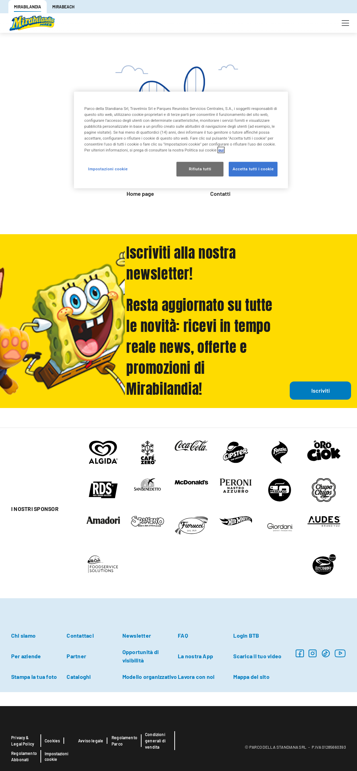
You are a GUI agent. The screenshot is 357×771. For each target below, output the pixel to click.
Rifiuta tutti (200, 168)
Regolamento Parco (124, 740)
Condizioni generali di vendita (155, 740)
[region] (181, 140)
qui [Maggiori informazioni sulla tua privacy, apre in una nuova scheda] (221, 150)
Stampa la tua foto (34, 676)
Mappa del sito (251, 676)
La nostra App (195, 656)
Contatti (220, 193)
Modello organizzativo (149, 676)
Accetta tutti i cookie (253, 168)
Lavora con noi (196, 676)
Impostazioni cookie (56, 756)
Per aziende (26, 656)
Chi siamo (23, 635)
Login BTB (246, 635)
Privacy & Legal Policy (22, 740)
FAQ (183, 635)
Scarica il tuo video (257, 656)
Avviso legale (90, 740)
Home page (140, 193)
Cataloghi (79, 676)
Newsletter (136, 635)
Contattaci (80, 635)
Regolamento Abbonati (24, 756)
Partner (76, 656)
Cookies (52, 740)
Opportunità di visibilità (140, 655)
